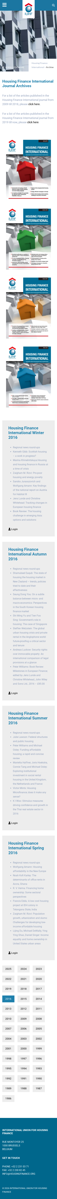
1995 (8, 1068)
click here (33, 122)
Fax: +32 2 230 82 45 (13, 1170)
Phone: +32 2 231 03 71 (15, 1166)
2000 (24, 1048)
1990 (39, 1078)
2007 (8, 1028)
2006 (24, 1028)
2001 (8, 1048)
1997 (24, 1058)
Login (13, 529)
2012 (24, 1008)
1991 (24, 1078)
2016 (8, 998)
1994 (24, 1068)
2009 (24, 1018)
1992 (8, 1078)
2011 (39, 1008)
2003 (24, 1038)
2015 (24, 998)
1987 (39, 1088)
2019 (8, 988)
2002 (39, 1038)
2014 (39, 998)
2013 (8, 1008)
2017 (39, 988)
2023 (39, 968)
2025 (8, 968)
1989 (8, 1088)
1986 (8, 1098)
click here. (34, 104)
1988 (24, 1088)
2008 (39, 1018)
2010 (8, 1018)
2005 (39, 1028)
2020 (39, 978)
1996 (39, 1058)
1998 (8, 1058)
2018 (24, 988)
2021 (24, 978)
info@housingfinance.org (18, 1173)
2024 (24, 968)
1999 (39, 1048)
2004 (8, 1038)
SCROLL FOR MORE (13, 67)
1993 (39, 1068)
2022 (8, 978)
